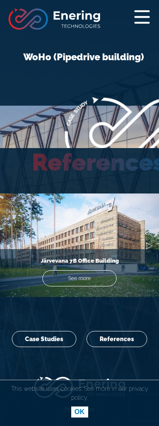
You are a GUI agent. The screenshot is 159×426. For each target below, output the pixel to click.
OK (80, 411)
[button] (10, 247)
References (117, 339)
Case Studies (44, 339)
